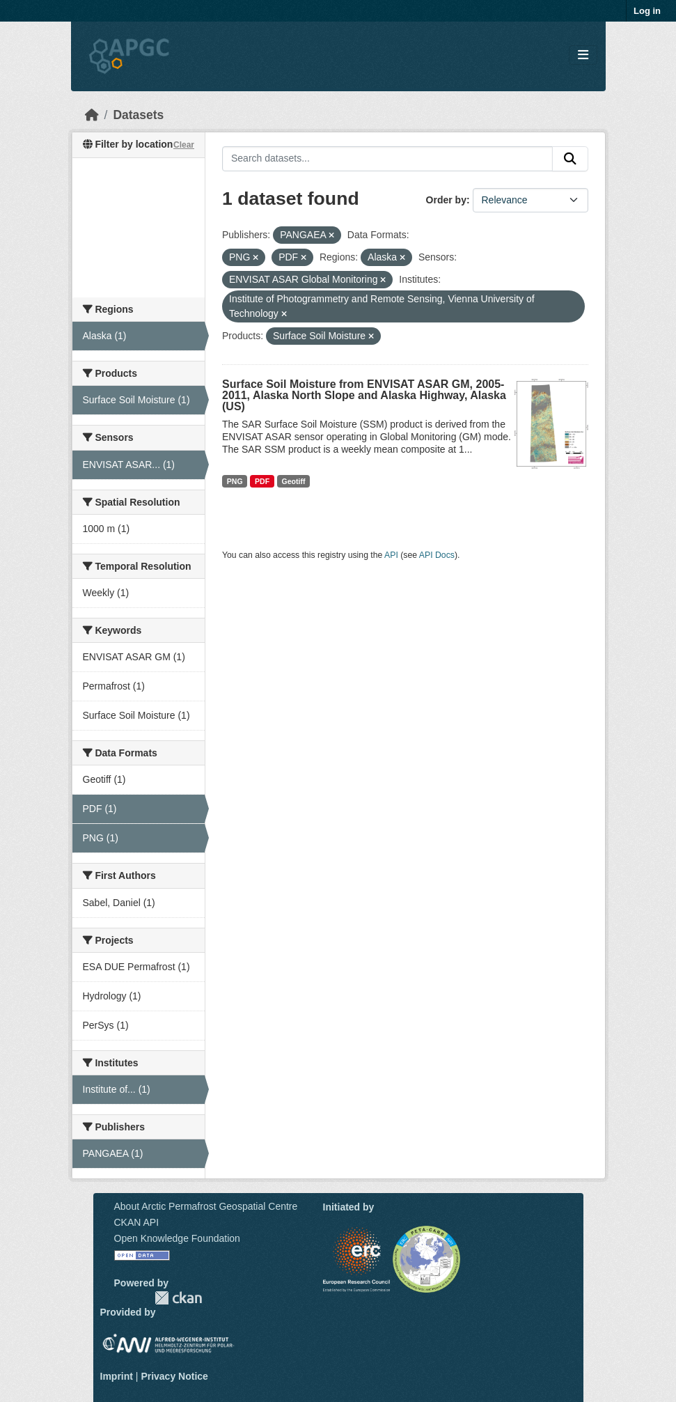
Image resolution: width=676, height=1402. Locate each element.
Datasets (138, 115)
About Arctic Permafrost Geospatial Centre (206, 1206)
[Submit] (570, 158)
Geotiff (294, 481)
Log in (647, 11)
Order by (446, 199)
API (391, 555)
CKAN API (136, 1222)
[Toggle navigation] (583, 55)
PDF (262, 481)
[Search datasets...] (387, 158)
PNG (235, 481)
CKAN (178, 1298)
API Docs (437, 555)
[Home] (92, 115)
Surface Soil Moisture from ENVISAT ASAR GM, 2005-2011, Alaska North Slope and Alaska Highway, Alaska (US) (364, 395)
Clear (183, 145)
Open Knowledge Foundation (177, 1238)
